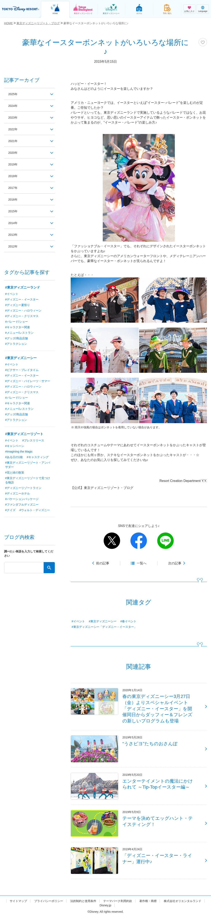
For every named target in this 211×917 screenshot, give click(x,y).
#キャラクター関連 (17, 327)
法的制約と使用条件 (83, 901)
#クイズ (10, 510)
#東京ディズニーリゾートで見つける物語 (27, 480)
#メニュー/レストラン (19, 332)
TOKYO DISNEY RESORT (20, 9)
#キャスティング (38, 457)
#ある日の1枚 (14, 457)
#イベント (78, 621)
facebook (138, 540)
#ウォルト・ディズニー (34, 510)
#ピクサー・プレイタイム (22, 370)
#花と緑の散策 (14, 472)
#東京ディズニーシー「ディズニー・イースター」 (104, 626)
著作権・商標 (148, 901)
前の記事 (102, 563)
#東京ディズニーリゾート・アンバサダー (27, 465)
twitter (112, 540)
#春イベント (128, 621)
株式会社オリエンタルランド (182, 901)
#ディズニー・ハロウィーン (23, 310)
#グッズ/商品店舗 (16, 338)
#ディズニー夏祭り (17, 305)
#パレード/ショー (16, 321)
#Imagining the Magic (19, 451)
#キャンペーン (14, 446)
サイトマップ (18, 901)
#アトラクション (16, 343)
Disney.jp (105, 905)
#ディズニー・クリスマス (22, 316)
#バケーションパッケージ (22, 499)
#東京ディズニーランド (22, 287)
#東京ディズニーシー (102, 621)
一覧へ (142, 563)
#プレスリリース (33, 440)
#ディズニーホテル (17, 493)
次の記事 (174, 563)
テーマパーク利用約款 (117, 901)
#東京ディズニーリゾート (24, 434)
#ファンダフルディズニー (22, 504)
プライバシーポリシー (48, 901)
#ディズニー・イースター (22, 299)
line (165, 540)
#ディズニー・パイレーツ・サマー (27, 381)
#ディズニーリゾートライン (23, 488)
